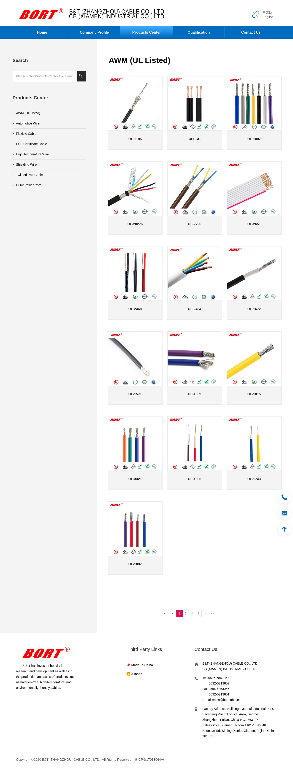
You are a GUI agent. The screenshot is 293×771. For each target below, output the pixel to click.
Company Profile (94, 32)
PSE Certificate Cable (30, 144)
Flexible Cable (24, 133)
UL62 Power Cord (27, 185)
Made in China (142, 665)
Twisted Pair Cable (28, 175)
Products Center (146, 32)
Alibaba (137, 674)
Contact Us (250, 32)
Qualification (199, 32)
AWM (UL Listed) (26, 113)
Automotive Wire (26, 123)
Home (42, 32)
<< (165, 613)
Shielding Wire (25, 164)
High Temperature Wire (31, 154)
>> (212, 613)
